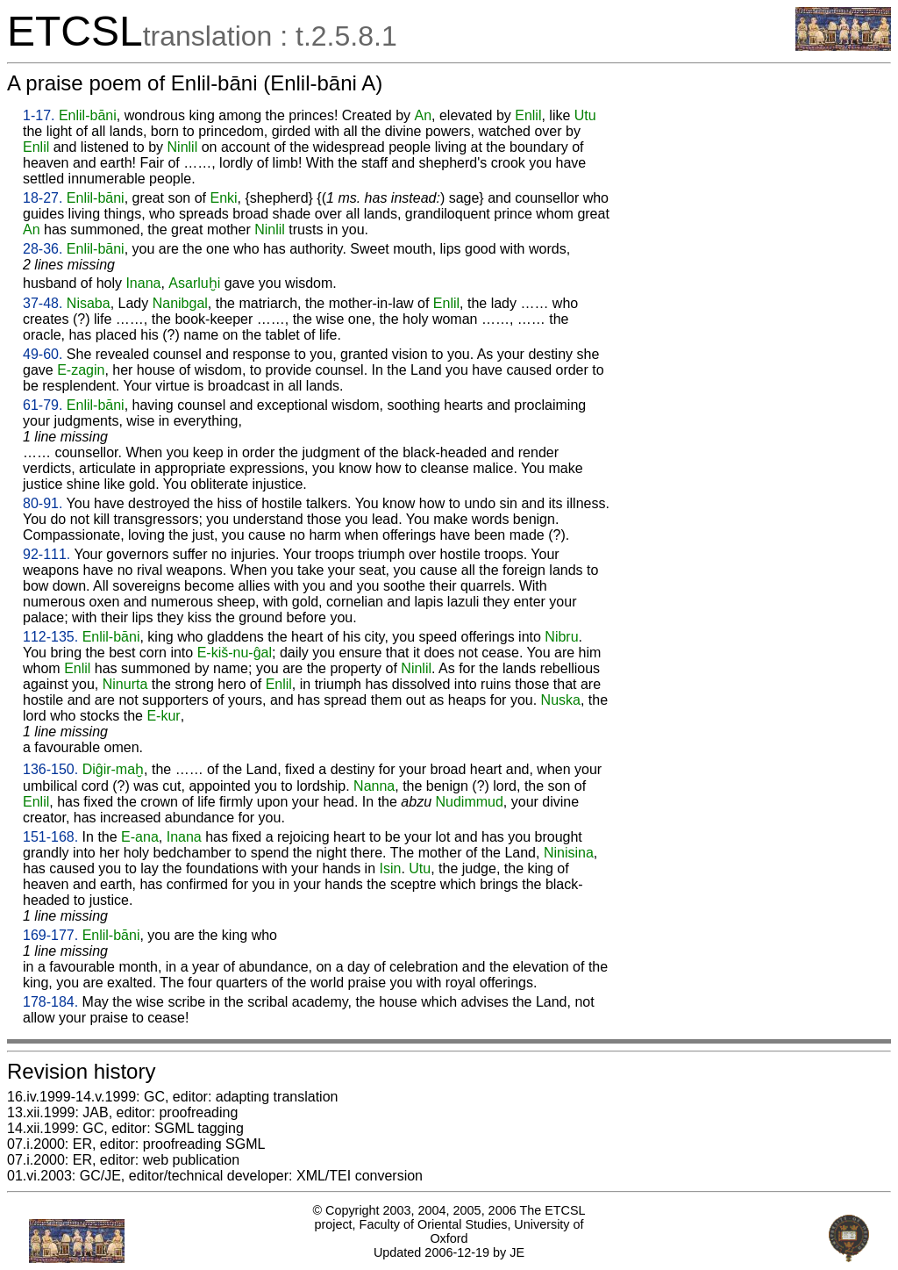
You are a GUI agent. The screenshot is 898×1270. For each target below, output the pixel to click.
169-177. (50, 935)
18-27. (42, 197)
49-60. (42, 354)
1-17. (38, 115)
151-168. (50, 836)
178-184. (50, 1001)
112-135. (50, 636)
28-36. (42, 248)
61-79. (42, 405)
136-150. (50, 769)
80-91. (42, 503)
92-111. (46, 554)
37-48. (42, 303)
